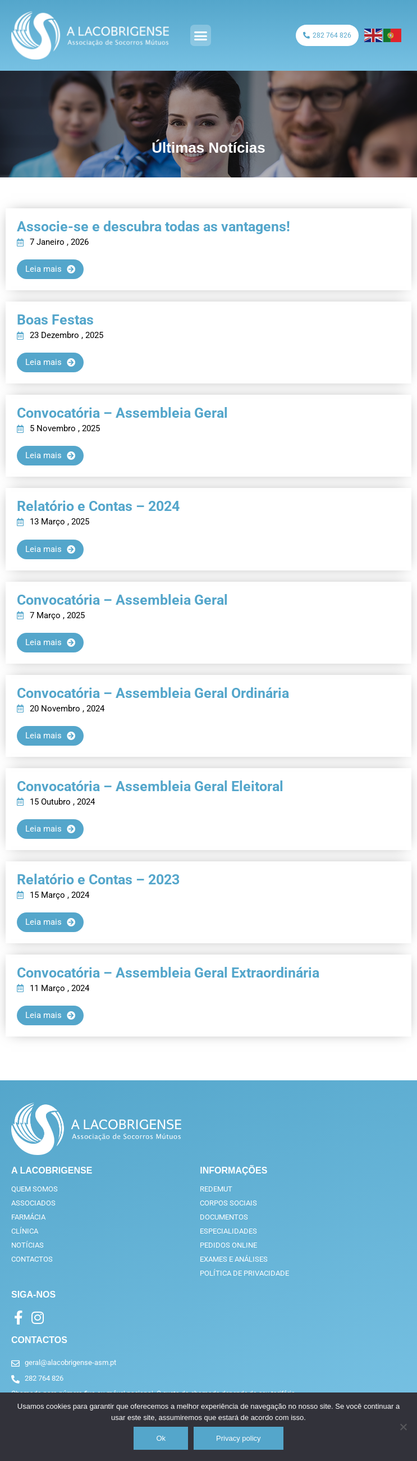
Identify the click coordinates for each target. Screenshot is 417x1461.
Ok (161, 1438)
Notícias (27, 1245)
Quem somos (34, 1189)
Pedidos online (228, 1245)
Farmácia (28, 1217)
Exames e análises (234, 1259)
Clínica (24, 1231)
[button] (201, 35)
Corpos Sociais (228, 1203)
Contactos (32, 1259)
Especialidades (228, 1231)
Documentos (224, 1217)
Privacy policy (238, 1438)
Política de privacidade (244, 1273)
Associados (33, 1203)
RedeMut (216, 1189)
